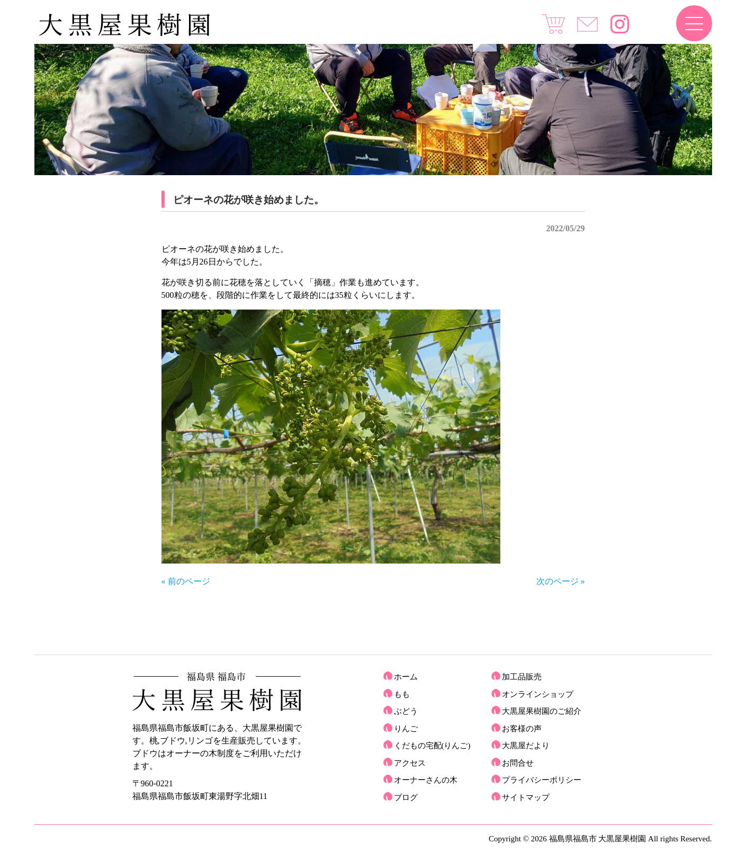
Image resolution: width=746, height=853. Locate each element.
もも (402, 694)
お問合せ (518, 763)
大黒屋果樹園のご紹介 (541, 711)
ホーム (406, 677)
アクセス (410, 763)
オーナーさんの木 (425, 780)
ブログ (406, 797)
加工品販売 (522, 677)
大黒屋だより (526, 745)
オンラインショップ (537, 694)
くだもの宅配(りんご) (432, 745)
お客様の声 (522, 728)
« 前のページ (185, 581)
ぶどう (406, 711)
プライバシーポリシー (541, 780)
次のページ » (560, 581)
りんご (406, 728)
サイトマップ (526, 797)
